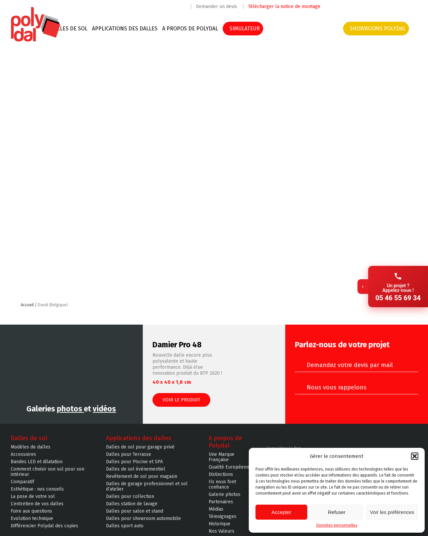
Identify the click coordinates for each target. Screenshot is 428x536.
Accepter (281, 512)
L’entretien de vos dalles (37, 504)
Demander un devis (216, 6)
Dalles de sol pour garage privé (140, 447)
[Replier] (362, 268)
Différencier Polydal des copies (44, 526)
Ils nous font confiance (222, 484)
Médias (216, 509)
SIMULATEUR (244, 28)
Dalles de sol (68, 28)
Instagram (348, 6)
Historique (219, 524)
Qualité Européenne (230, 467)
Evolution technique (32, 518)
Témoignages (222, 516)
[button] (414, 456)
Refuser (337, 512)
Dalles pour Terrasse (128, 454)
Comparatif (22, 482)
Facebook (334, 6)
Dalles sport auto (124, 526)
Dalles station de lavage (131, 504)
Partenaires (221, 502)
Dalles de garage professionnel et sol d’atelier (147, 486)
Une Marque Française (221, 457)
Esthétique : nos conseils (37, 489)
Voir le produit (181, 400)
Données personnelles (336, 525)
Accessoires (23, 454)
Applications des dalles (124, 28)
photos (70, 408)
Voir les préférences (392, 512)
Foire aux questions (31, 511)
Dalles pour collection (130, 496)
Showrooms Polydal (378, 28)
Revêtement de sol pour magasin (141, 476)
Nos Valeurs (221, 531)
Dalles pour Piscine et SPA (134, 462)
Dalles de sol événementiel (135, 469)
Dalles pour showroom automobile (143, 518)
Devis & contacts (312, 28)
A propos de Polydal (190, 28)
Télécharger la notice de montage (284, 6)
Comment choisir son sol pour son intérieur (47, 472)
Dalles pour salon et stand (134, 511)
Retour (401, 309)
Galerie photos (224, 494)
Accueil (28, 305)
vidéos (104, 408)
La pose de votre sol (33, 496)
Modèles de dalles (30, 447)
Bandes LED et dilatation (37, 462)
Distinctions (221, 474)
